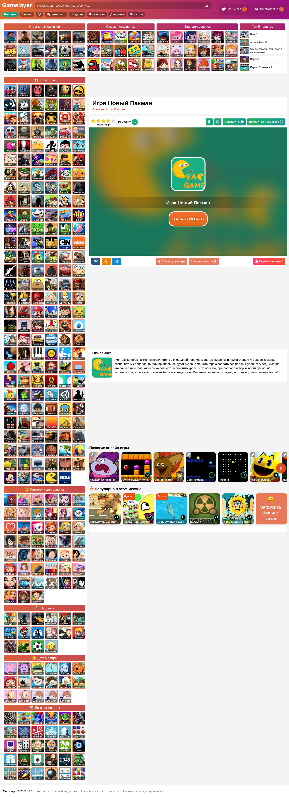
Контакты (43, 791)
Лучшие (26, 14)
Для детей (117, 14)
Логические (97, 14)
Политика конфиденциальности (144, 791)
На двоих (77, 14)
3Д (39, 14)
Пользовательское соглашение (100, 791)
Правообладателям (64, 791)
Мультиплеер (56, 14)
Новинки (10, 14)
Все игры (136, 14)
